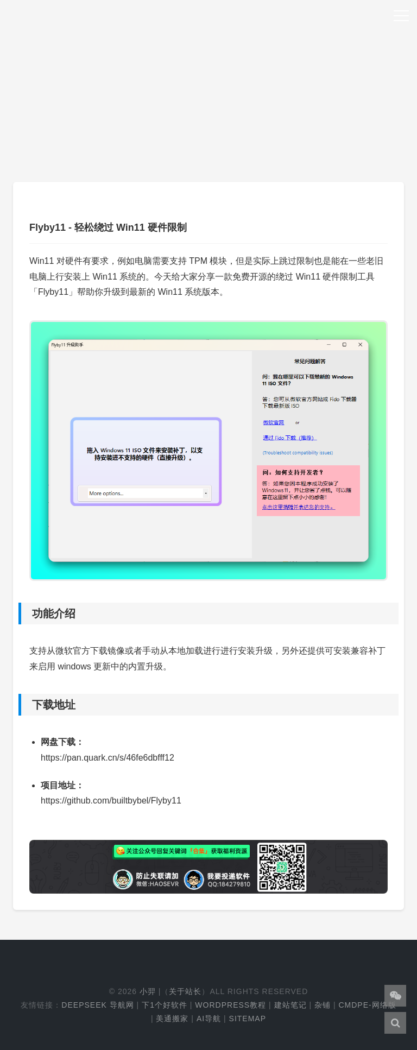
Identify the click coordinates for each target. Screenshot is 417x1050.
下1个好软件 (164, 1005)
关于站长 (185, 991)
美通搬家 (172, 1018)
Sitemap (247, 1018)
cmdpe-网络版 (367, 1005)
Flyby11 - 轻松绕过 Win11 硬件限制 (108, 227)
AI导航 (209, 1018)
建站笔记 (290, 1005)
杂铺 (322, 1005)
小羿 (148, 991)
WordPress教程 (230, 1005)
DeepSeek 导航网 (97, 1005)
